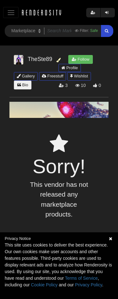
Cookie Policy (44, 284)
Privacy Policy (88, 284)
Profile (69, 67)
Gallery (26, 76)
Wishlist (79, 76)
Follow (80, 59)
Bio (22, 84)
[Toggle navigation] (11, 12)
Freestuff (53, 76)
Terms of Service (81, 278)
